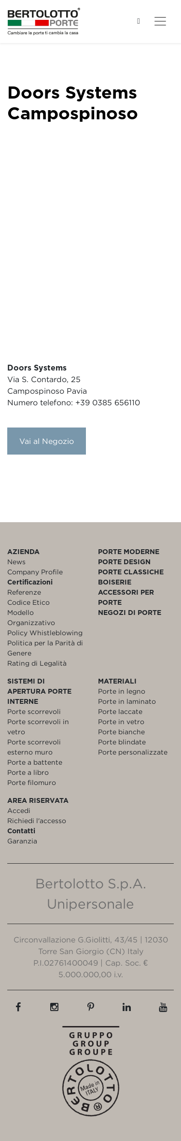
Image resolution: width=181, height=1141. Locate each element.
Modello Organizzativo (31, 617)
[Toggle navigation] (160, 21)
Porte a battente (34, 762)
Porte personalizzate (132, 752)
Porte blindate (122, 741)
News (16, 561)
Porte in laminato (127, 701)
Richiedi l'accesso (36, 820)
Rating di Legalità (37, 663)
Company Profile (35, 571)
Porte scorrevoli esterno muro (34, 747)
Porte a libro (28, 772)
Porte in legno (121, 691)
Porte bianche (121, 731)
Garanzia (22, 840)
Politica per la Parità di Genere (45, 647)
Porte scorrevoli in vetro (38, 726)
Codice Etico (28, 602)
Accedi (18, 810)
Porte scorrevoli (34, 711)
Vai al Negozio (46, 441)
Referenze (24, 592)
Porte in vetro (121, 721)
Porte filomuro (31, 782)
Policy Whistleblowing (45, 632)
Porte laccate (120, 711)
